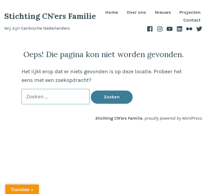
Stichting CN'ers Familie (50, 16)
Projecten (190, 12)
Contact (192, 20)
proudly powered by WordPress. (173, 118)
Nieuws (163, 12)
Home (111, 12)
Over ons (136, 12)
